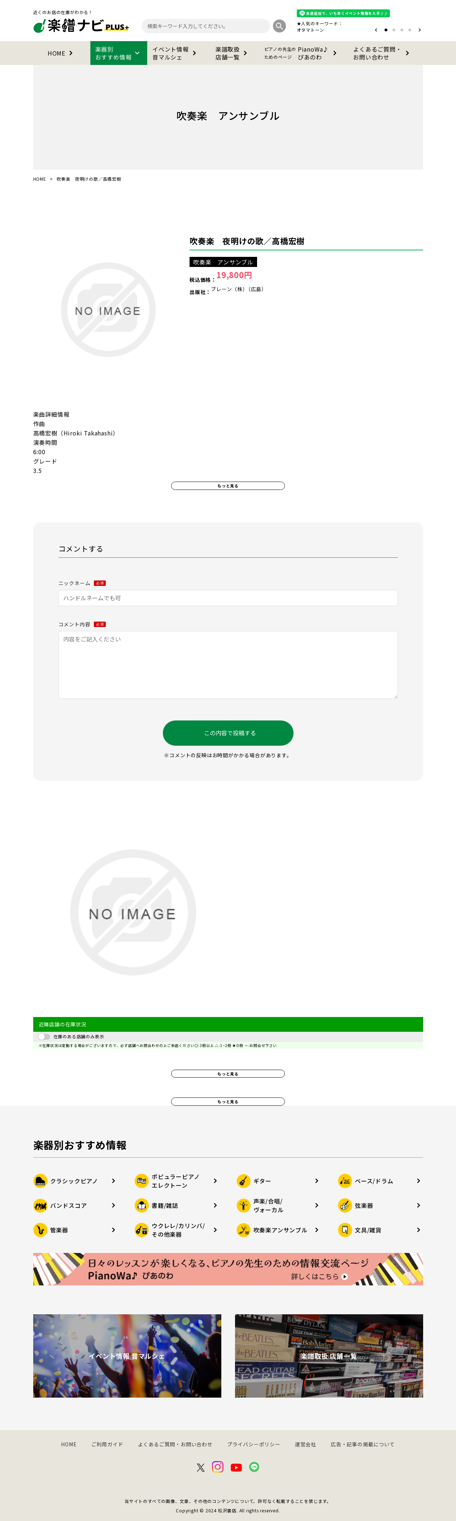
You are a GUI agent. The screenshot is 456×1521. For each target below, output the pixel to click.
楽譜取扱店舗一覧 (233, 53)
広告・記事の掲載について (363, 1444)
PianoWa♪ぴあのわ (301, 53)
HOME (61, 53)
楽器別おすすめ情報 (118, 53)
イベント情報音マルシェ (175, 53)
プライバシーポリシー (254, 1444)
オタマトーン (310, 30)
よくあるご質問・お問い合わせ (382, 53)
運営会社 (305, 1444)
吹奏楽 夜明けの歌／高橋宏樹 (247, 240)
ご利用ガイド (107, 1444)
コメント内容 (82, 624)
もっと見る (228, 485)
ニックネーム (82, 583)
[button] (376, 30)
